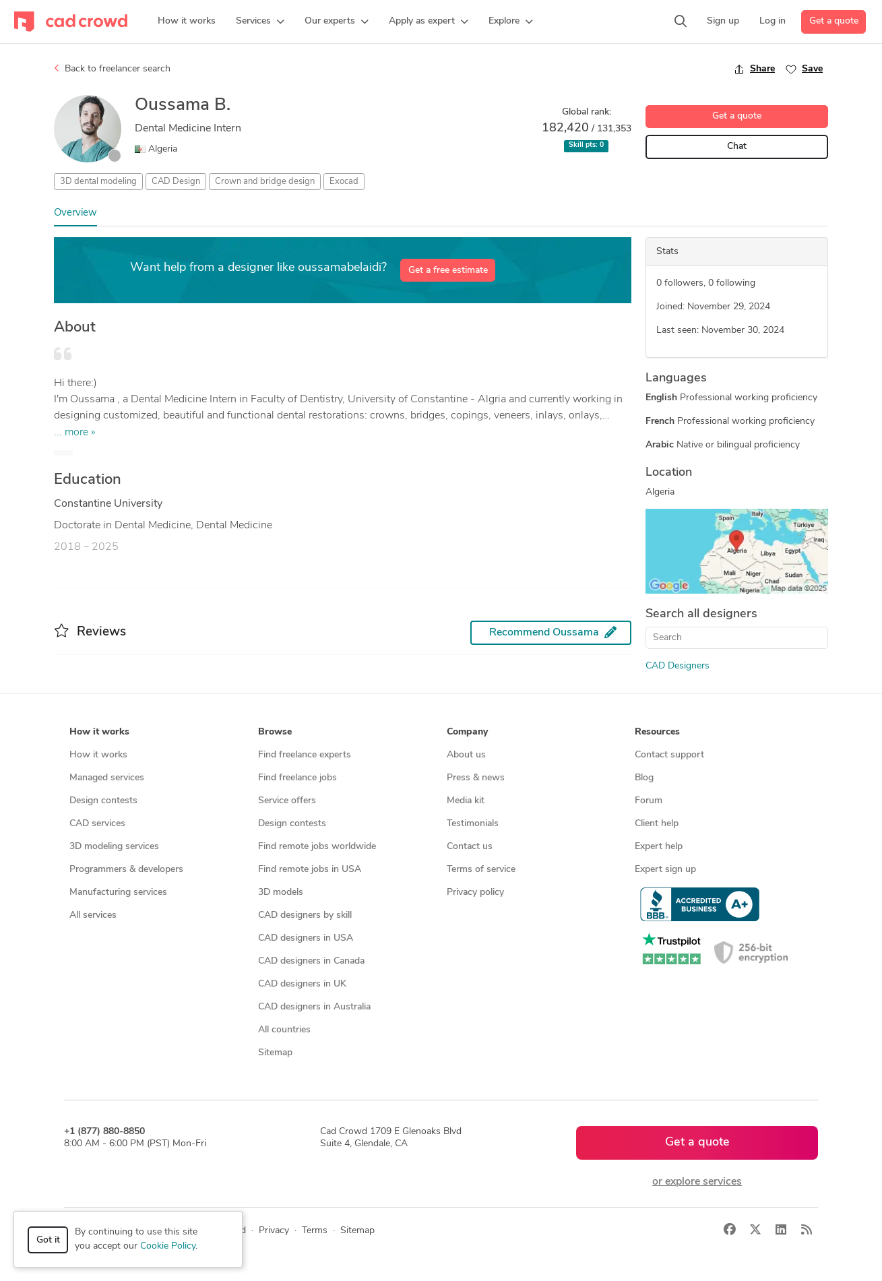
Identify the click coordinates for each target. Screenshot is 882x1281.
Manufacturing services (118, 892)
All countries (284, 1030)
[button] (260, 21)
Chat (737, 147)
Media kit (465, 801)
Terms (314, 1231)
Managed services (106, 778)
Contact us (470, 847)
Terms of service (481, 870)
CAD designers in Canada (311, 961)
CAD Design (176, 181)
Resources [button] (657, 732)
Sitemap (275, 1053)
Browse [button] (275, 732)
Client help (657, 824)
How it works (98, 755)
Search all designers (701, 614)
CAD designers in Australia (314, 1007)
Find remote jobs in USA (309, 870)
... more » (75, 432)
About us (466, 755)
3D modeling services (114, 847)
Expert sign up (665, 870)
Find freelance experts (304, 755)
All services (93, 915)
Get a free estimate (448, 270)
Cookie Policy (167, 1246)
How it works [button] (99, 732)
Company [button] (467, 732)
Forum (648, 801)
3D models (280, 892)
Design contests (103, 801)
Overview (75, 213)
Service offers (287, 801)
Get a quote (833, 21)
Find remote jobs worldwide (317, 847)
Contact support (669, 755)
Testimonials (473, 824)
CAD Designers (677, 666)
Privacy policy (475, 892)
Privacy (274, 1231)
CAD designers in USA (305, 938)
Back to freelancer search (112, 68)
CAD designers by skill (305, 915)
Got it (48, 1240)
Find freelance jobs (297, 778)
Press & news (476, 778)
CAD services (97, 824)
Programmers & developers (126, 870)
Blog (644, 778)
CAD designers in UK (302, 984)
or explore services (697, 1182)
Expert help (659, 847)
